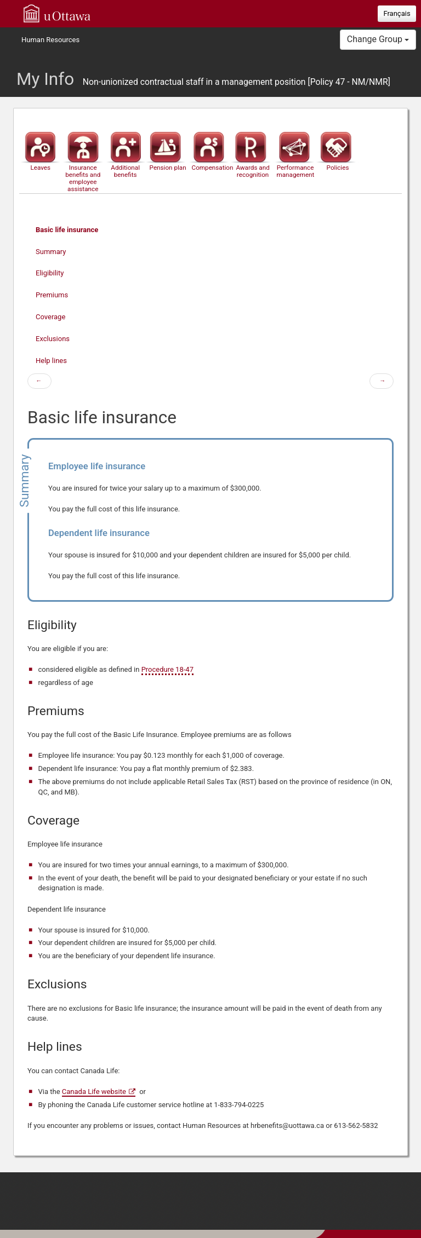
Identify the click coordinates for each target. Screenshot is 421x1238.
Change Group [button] (378, 39)
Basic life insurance (67, 230)
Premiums (52, 295)
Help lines (51, 360)
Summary (51, 251)
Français (396, 13)
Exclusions (53, 339)
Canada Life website (94, 1091)
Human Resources (50, 40)
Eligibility (50, 273)
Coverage (50, 317)
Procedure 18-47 (167, 669)
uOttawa (57, 13)
